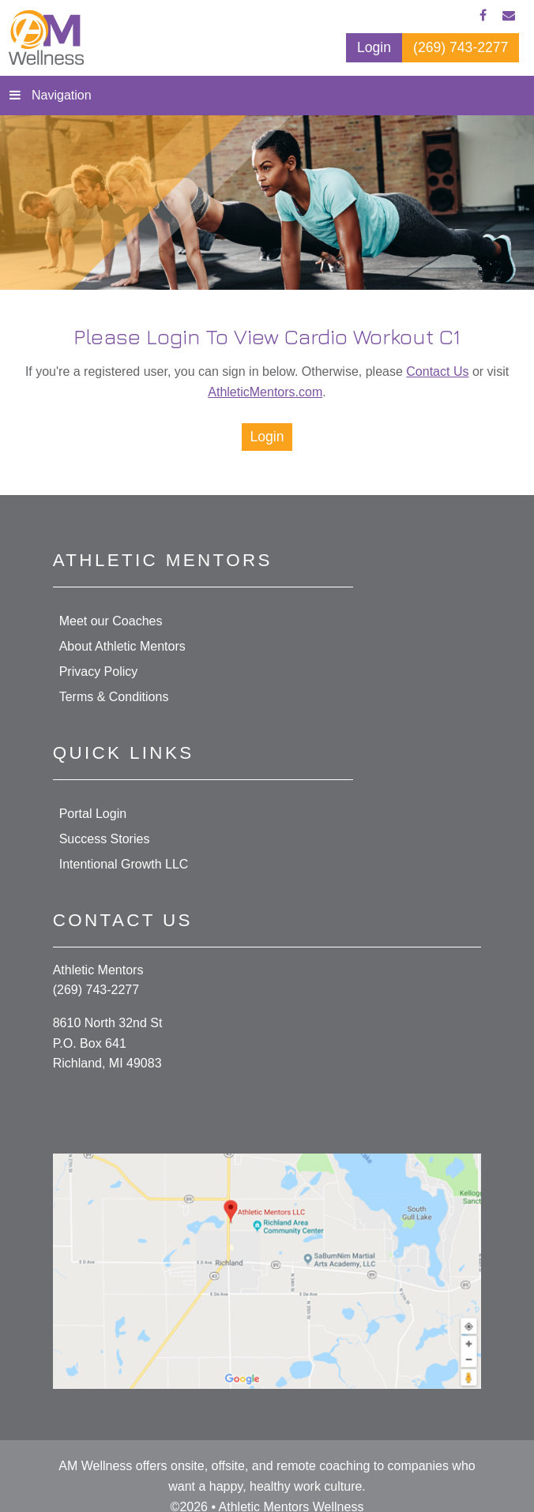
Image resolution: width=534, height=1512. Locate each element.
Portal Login (92, 813)
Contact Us (437, 371)
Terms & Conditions (114, 696)
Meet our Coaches (111, 621)
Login (267, 437)
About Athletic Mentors (122, 646)
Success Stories (104, 839)
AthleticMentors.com (265, 392)
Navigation (62, 95)
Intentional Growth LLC (124, 864)
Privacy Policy (98, 671)
